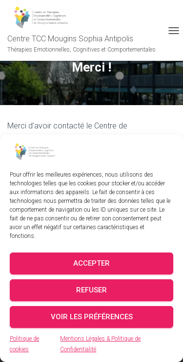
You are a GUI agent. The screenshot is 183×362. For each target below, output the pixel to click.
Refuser (91, 290)
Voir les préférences (92, 316)
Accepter (91, 263)
